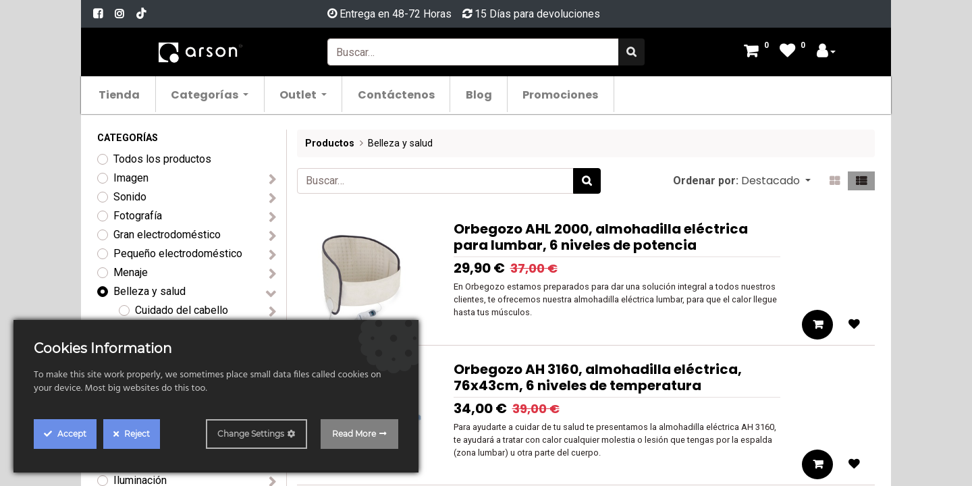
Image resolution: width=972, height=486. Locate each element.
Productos (329, 143)
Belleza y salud (149, 291)
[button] (776, 181)
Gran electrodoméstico (167, 234)
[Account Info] (826, 52)
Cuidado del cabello (181, 310)
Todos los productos (162, 159)
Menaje (130, 272)
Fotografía (137, 215)
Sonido (129, 196)
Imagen (130, 177)
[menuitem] (127, 94)
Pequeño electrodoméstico (177, 253)
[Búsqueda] (631, 51)
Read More (354, 434)
